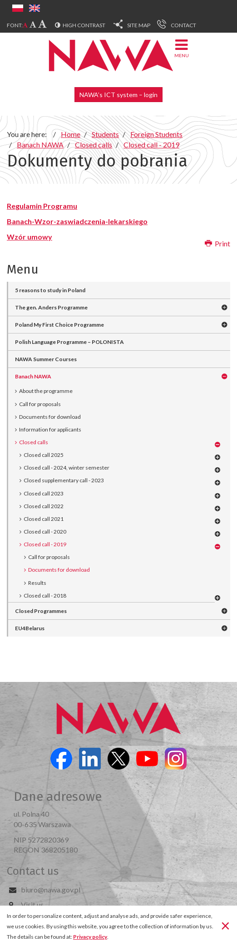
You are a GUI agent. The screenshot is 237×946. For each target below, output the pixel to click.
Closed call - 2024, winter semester (66, 467)
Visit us (32, 904)
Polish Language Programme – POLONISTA (69, 341)
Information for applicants (50, 429)
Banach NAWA (33, 376)
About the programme (46, 390)
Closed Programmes (41, 611)
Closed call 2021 (44, 518)
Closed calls (33, 442)
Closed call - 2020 (45, 531)
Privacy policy (90, 936)
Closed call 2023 (44, 493)
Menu (181, 48)
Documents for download (50, 416)
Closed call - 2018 (45, 595)
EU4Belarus (29, 628)
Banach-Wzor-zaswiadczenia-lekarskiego (77, 221)
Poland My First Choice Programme (59, 324)
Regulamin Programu (42, 205)
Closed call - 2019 (45, 544)
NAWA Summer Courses (46, 359)
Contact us (33, 871)
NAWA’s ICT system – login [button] (118, 94)
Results (37, 582)
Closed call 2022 (44, 506)
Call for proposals (40, 404)
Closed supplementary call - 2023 (64, 480)
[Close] (225, 925)
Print (217, 243)
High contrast (84, 25)
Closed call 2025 (44, 454)
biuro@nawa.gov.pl (50, 889)
